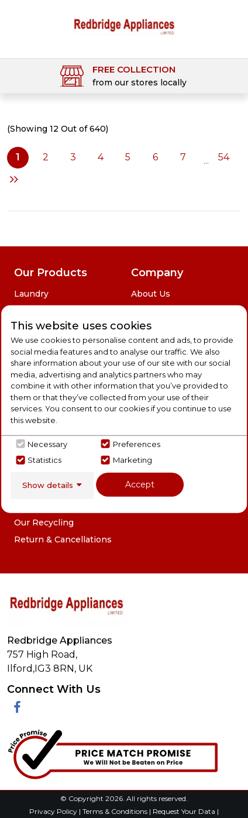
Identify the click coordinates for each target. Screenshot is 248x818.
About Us (150, 293)
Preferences (136, 443)
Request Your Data (184, 811)
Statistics (44, 460)
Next (14, 179)
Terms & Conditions (115, 811)
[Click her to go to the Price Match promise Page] (112, 751)
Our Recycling (44, 522)
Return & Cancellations (63, 539)
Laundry (31, 293)
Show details (47, 485)
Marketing (132, 460)
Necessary (47, 443)
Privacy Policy (54, 811)
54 (223, 157)
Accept (139, 484)
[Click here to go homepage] (124, 25)
